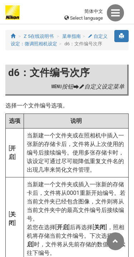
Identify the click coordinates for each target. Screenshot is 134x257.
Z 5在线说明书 (39, 36)
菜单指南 (71, 36)
